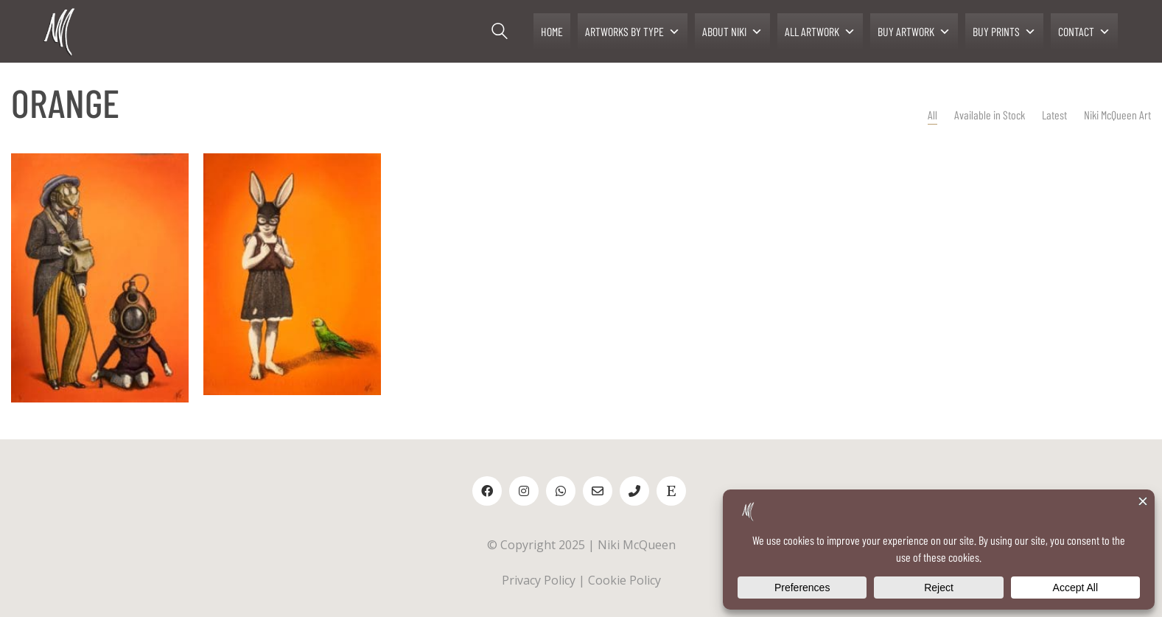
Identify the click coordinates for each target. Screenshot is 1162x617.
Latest (1054, 115)
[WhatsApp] (560, 491)
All (932, 115)
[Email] (597, 491)
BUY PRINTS (1004, 31)
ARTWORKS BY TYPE (632, 31)
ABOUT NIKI (732, 31)
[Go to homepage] (60, 31)
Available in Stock (989, 115)
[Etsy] (671, 491)
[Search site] (499, 33)
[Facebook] (487, 491)
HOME (552, 31)
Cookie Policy (624, 580)
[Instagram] (524, 491)
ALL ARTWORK (820, 31)
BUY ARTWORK (914, 31)
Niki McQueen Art (1117, 115)
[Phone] (634, 491)
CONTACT (1084, 31)
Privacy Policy (538, 580)
